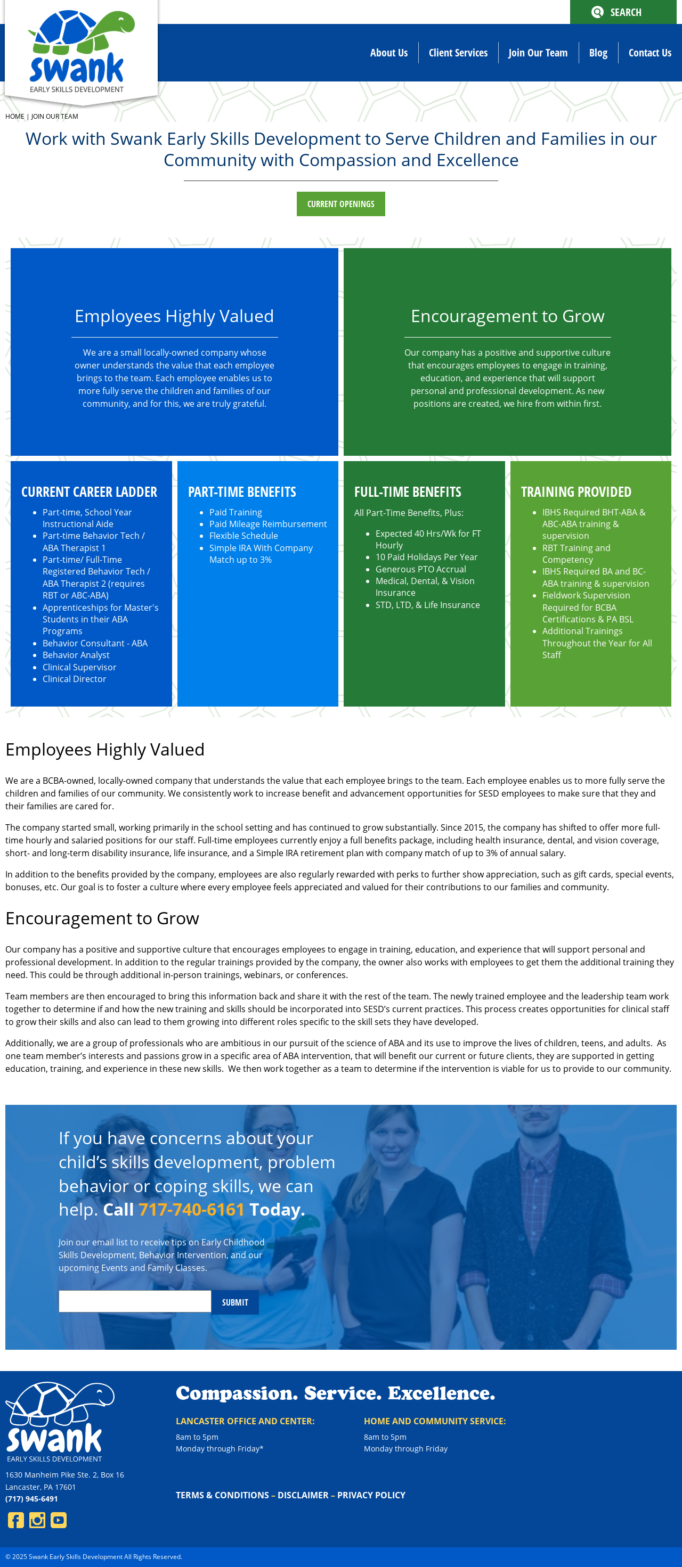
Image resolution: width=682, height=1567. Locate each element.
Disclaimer (303, 1495)
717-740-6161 (192, 1208)
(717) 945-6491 (31, 1499)
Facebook (16, 1520)
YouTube (59, 1520)
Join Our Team (538, 52)
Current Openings (341, 204)
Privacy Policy (371, 1495)
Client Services (458, 52)
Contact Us (650, 52)
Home (15, 116)
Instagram (37, 1520)
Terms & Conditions (222, 1495)
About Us (389, 52)
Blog (598, 52)
